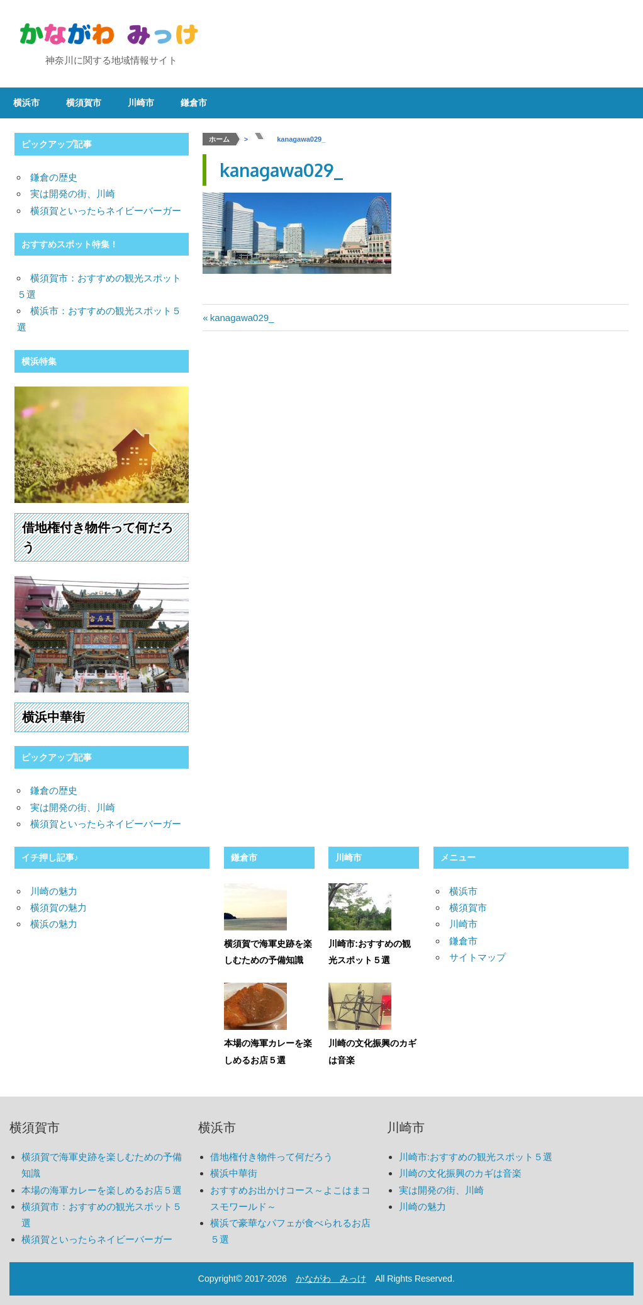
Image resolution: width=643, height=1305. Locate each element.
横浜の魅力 (53, 923)
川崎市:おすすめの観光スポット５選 (475, 1156)
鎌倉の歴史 (53, 177)
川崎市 (141, 102)
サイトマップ (477, 957)
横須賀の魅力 (58, 907)
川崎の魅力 (53, 891)
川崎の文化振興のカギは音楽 (460, 1173)
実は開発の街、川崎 (72, 193)
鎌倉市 (194, 102)
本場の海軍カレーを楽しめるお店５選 (101, 1190)
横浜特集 (39, 361)
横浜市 (26, 102)
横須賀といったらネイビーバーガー (105, 210)
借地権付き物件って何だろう (271, 1156)
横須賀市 (83, 102)
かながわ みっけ (331, 1279)
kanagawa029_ (242, 317)
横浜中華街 (53, 717)
